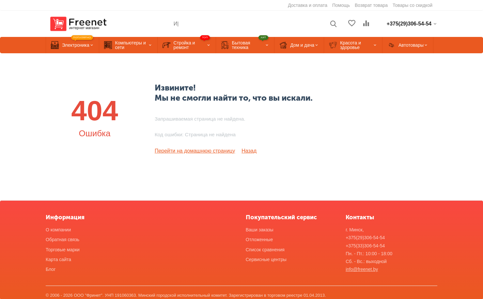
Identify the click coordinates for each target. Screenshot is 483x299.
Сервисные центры (266, 258)
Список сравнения (265, 249)
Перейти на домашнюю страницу (190, 150)
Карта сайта (58, 258)
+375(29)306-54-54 (365, 237)
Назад (237, 150)
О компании (58, 229)
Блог (50, 268)
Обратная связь (62, 238)
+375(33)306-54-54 (365, 245)
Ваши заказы (259, 229)
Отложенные (259, 238)
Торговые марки (63, 249)
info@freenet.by (362, 268)
